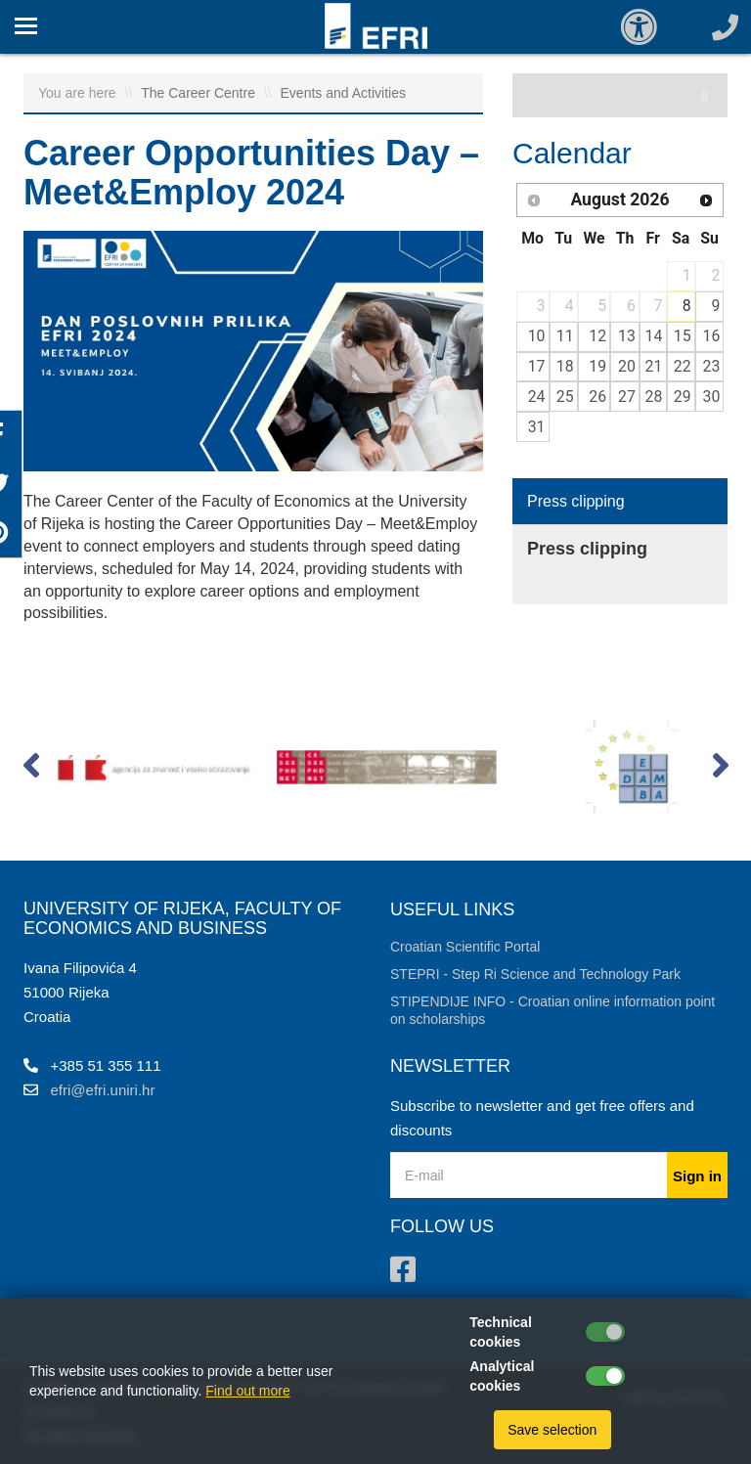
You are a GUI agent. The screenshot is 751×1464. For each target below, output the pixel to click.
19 (597, 366)
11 (565, 336)
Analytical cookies (501, 1376)
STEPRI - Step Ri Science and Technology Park (535, 974)
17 (537, 366)
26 (597, 396)
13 (627, 336)
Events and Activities (343, 93)
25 (565, 396)
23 (712, 366)
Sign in (697, 1176)
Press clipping (576, 501)
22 (682, 366)
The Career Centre (200, 93)
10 (537, 336)
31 (537, 427)
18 (565, 366)
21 (654, 366)
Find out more (247, 1390)
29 (682, 396)
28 (654, 396)
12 (597, 336)
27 (627, 396)
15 (682, 336)
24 (537, 396)
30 (712, 396)
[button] (31, 769)
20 (627, 366)
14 (654, 336)
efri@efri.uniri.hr (103, 1090)
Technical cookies (500, 1332)
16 (712, 336)
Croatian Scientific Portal (465, 946)
